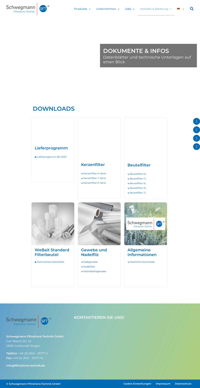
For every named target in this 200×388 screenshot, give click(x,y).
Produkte (82, 9)
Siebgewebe (90, 261)
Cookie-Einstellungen (137, 383)
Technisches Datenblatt (50, 261)
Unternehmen (107, 9)
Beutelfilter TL (138, 192)
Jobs (130, 9)
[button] (88, 9)
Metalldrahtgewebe (94, 271)
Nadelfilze (89, 266)
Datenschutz (183, 383)
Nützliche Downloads (142, 261)
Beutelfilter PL (138, 187)
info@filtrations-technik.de (25, 365)
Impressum (163, 383)
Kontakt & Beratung (156, 9)
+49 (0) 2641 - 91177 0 (33, 353)
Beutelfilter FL (138, 178)
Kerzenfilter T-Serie (94, 178)
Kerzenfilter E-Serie (94, 182)
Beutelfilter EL (138, 173)
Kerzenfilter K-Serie (94, 173)
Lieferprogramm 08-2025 (51, 156)
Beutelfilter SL (138, 183)
